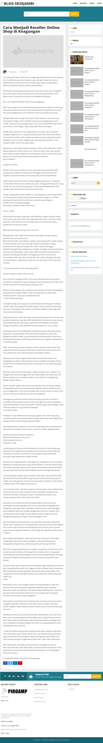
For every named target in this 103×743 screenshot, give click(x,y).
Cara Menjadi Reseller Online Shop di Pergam (91, 82)
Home (75, 3)
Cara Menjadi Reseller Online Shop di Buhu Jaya (91, 128)
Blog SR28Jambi (50, 740)
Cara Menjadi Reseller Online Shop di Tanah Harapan (91, 140)
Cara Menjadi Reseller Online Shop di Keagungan (31, 29)
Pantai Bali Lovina (40, 701)
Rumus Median (39, 697)
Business (83, 3)
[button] (5, 663)
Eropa (92, 3)
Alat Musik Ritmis (90, 149)
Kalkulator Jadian (39, 693)
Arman (72, 32)
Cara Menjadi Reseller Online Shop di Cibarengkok (91, 117)
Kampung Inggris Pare (41, 689)
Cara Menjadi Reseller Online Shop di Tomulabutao (91, 163)
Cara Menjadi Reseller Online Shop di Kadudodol (91, 105)
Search (74, 14)
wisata (73, 183)
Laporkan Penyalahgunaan (80, 226)
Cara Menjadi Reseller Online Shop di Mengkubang (91, 94)
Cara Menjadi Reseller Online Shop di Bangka (91, 70)
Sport (99, 3)
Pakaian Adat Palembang (78, 256)
